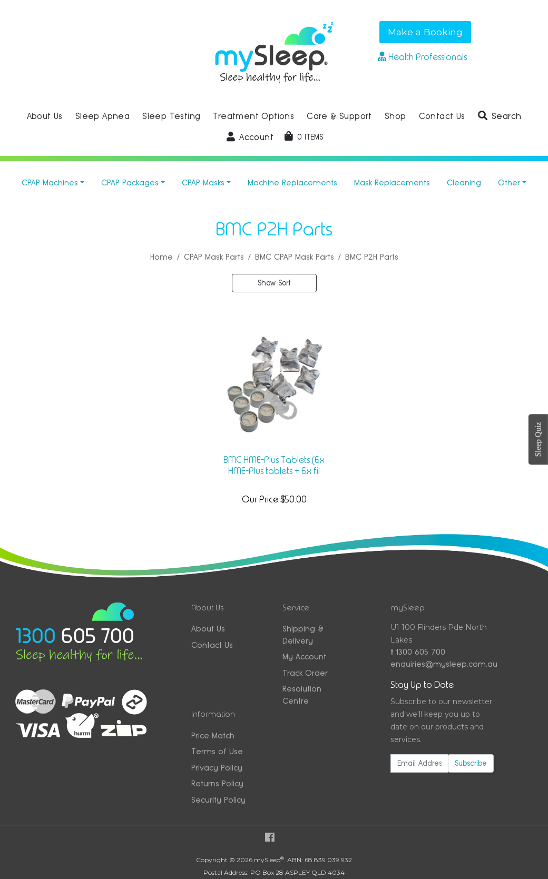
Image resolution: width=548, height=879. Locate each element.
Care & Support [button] (339, 116)
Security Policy (218, 799)
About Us (208, 628)
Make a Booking (425, 31)
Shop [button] (395, 116)
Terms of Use (217, 751)
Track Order (305, 672)
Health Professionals (422, 57)
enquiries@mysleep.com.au (442, 663)
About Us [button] (45, 116)
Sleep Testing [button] (171, 116)
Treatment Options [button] (253, 116)
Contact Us (212, 644)
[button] (500, 116)
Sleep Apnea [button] (102, 116)
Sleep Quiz (538, 439)
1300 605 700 (417, 651)
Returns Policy (217, 783)
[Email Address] (419, 763)
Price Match (212, 735)
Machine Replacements (292, 182)
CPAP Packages (130, 182)
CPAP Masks (203, 182)
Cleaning (464, 182)
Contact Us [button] (442, 116)
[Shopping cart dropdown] (304, 137)
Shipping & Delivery (303, 634)
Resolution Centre (301, 694)
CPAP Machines (50, 182)
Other (509, 182)
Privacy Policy (216, 767)
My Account (304, 656)
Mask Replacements (392, 182)
